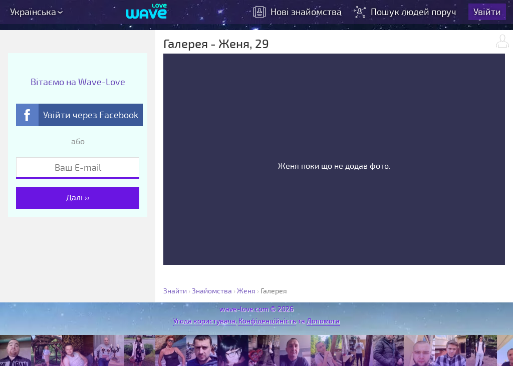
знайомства (298, 12)
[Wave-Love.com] (146, 13)
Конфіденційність (267, 321)
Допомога (323, 321)
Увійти (488, 12)
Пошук (407, 12)
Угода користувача (204, 321)
